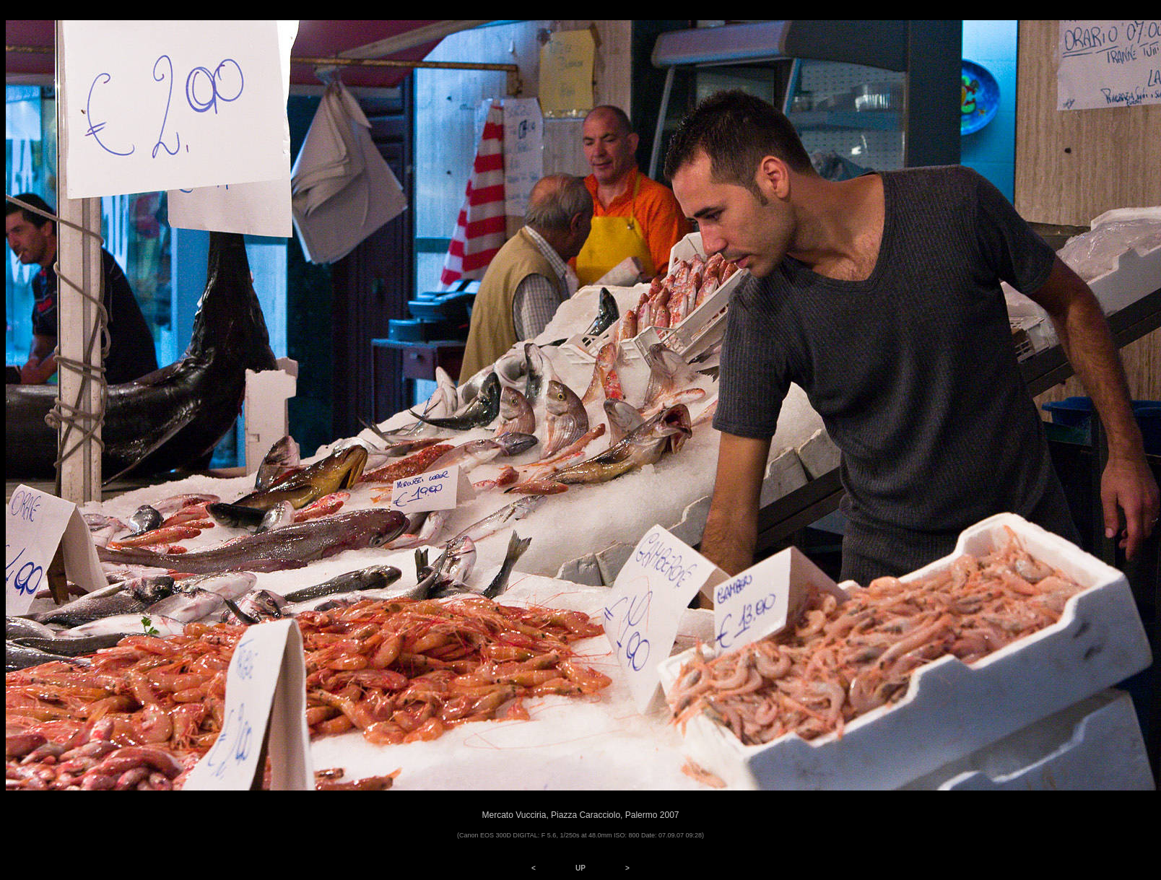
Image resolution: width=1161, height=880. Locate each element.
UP (580, 868)
